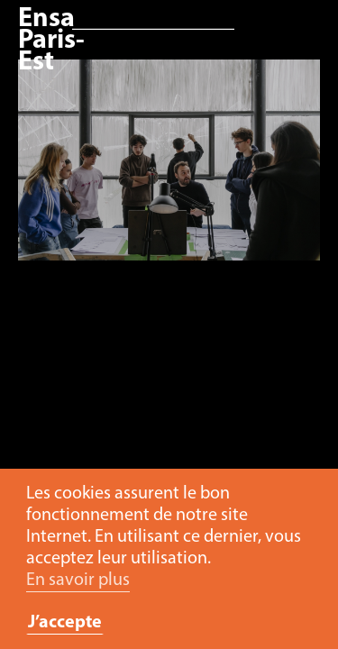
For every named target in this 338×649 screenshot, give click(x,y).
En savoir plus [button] (78, 580)
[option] (169, 169)
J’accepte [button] (65, 623)
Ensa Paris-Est (51, 41)
